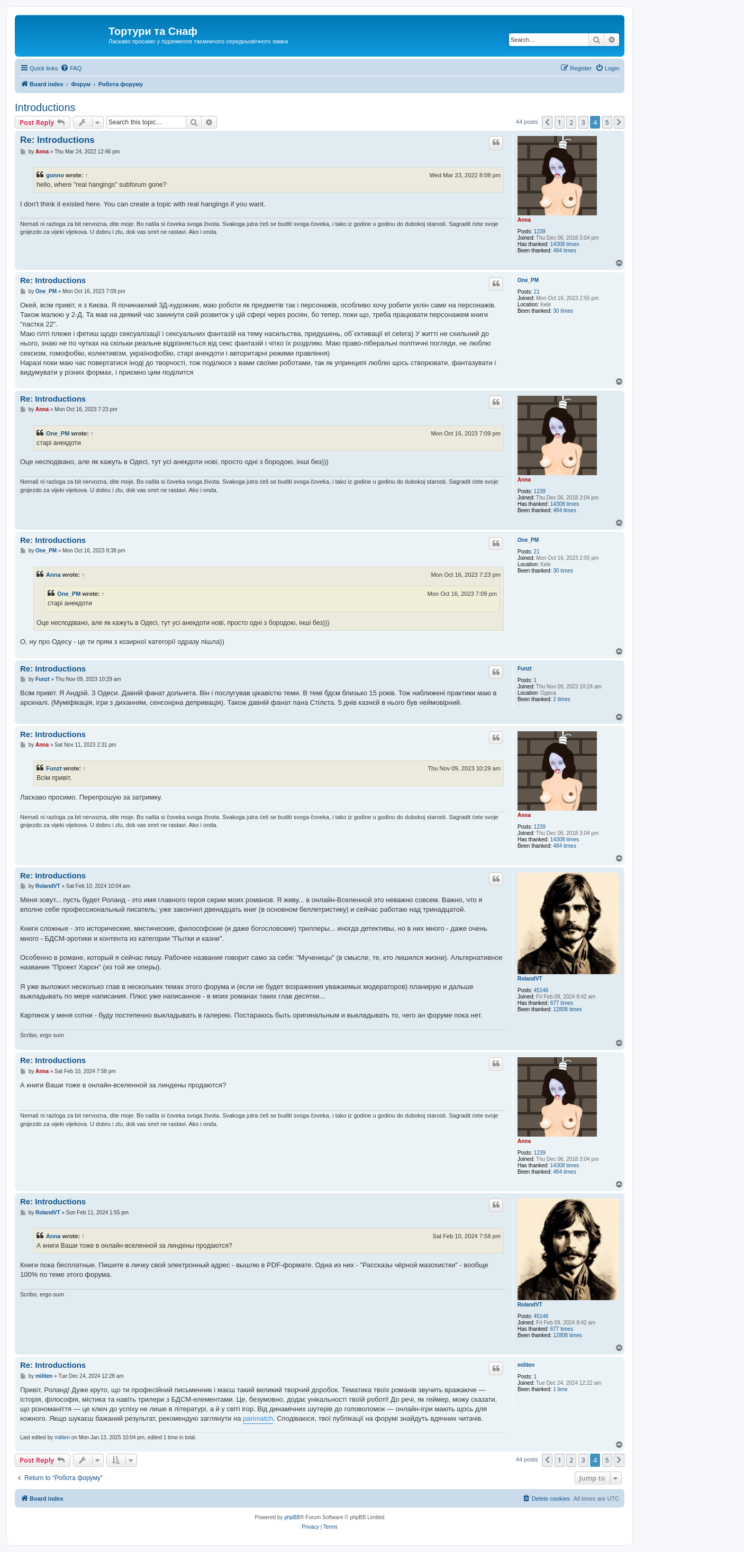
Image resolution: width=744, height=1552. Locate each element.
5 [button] (607, 122)
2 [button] (571, 122)
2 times (561, 699)
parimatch (258, 1418)
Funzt (525, 668)
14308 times (564, 244)
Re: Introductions (57, 140)
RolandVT (530, 979)
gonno (55, 175)
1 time (560, 1389)
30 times (563, 311)
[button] (547, 122)
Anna (524, 220)
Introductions (45, 107)
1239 (540, 231)
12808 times (567, 1009)
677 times (561, 1003)
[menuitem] (70, 68)
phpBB (292, 1517)
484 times (564, 250)
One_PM (528, 280)
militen (526, 1365)
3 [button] (583, 122)
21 (537, 292)
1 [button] (559, 122)
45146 (541, 990)
